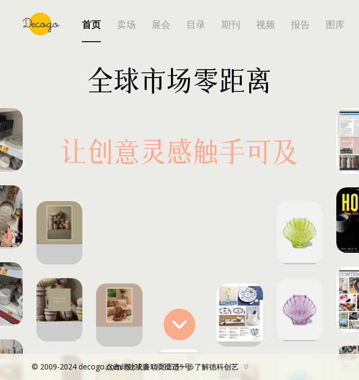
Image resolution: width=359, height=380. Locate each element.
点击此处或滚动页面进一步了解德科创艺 (142, 367)
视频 (265, 25)
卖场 (126, 25)
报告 (300, 25)
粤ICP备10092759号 (157, 367)
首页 (91, 25)
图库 (335, 25)
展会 (161, 25)
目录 (195, 25)
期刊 (230, 25)
